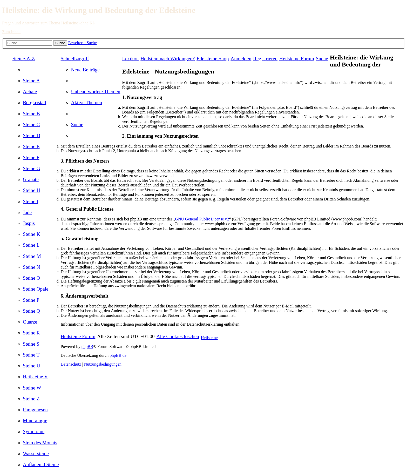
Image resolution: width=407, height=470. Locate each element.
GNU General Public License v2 (202, 219)
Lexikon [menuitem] (130, 58)
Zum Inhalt (11, 32)
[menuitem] (31, 80)
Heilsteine (209, 337)
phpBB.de (118, 355)
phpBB (87, 346)
